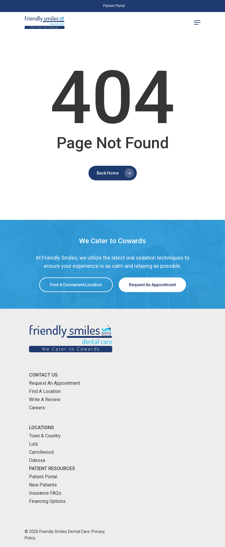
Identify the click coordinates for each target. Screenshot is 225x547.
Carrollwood (41, 452)
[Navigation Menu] (197, 22)
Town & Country (45, 436)
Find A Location (45, 391)
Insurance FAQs (45, 493)
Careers (37, 407)
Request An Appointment (54, 383)
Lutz (33, 444)
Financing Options (47, 501)
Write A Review (44, 399)
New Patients (43, 485)
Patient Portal (43, 476)
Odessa (37, 460)
